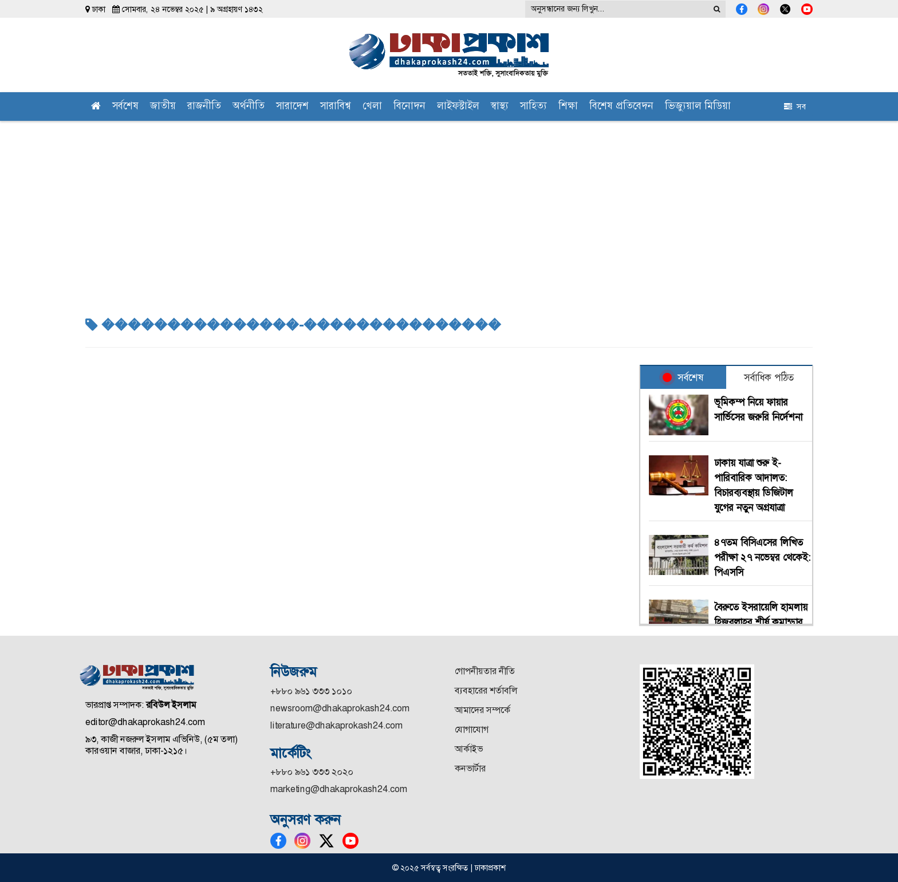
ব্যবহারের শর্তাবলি (486, 690)
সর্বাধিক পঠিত (769, 377)
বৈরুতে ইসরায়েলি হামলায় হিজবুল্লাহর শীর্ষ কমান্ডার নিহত (761, 622)
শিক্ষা (568, 106)
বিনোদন (409, 106)
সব (795, 106)
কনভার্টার (470, 768)
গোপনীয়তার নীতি (485, 671)
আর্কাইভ (469, 749)
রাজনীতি (204, 106)
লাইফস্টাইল (458, 106)
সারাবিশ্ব (335, 106)
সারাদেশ (292, 106)
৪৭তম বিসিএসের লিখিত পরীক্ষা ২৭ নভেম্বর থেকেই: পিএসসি (762, 557)
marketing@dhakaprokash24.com (338, 789)
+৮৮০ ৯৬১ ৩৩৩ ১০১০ (311, 691)
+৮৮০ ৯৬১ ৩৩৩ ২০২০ (311, 772)
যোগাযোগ (472, 729)
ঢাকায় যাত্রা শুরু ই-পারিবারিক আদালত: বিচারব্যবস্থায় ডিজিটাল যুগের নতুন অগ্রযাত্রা (753, 485)
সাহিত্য (533, 106)
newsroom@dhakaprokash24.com (339, 708)
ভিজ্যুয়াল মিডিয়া (698, 106)
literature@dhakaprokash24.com (336, 725)
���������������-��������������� (293, 325)
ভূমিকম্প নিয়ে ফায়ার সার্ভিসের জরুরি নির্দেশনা (758, 409)
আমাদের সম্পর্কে (482, 710)
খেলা (372, 106)
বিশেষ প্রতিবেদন (621, 106)
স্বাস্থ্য (500, 106)
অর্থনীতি (249, 106)
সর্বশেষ (125, 106)
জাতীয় (163, 106)
